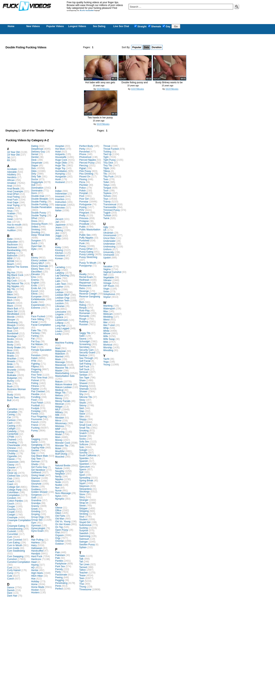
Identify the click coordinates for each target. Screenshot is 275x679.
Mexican (59, 404)
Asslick (10, 227)
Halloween (36, 548)
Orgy (57, 538)
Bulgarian (12, 378)
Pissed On (84, 176)
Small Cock (85, 425)
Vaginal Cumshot (112, 272)
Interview (60, 207)
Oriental (59, 541)
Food (33, 399)
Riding (82, 305)
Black (10, 305)
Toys (105, 198)
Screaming (85, 344)
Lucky (58, 333)
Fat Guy (35, 341)
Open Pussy (61, 530)
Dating (34, 146)
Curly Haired (13, 570)
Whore (106, 333)
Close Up (12, 473)
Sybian (83, 547)
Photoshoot (85, 157)
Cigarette (12, 456)
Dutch (34, 243)
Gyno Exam (37, 531)
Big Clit (11, 277)
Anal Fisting (13, 196)
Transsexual (109, 204)
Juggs (58, 235)
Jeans (58, 227)
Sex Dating (99, 26)
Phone (82, 154)
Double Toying (38, 215)
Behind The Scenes (17, 266)
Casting (11, 425)
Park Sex (60, 566)
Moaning (59, 431)
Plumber (83, 185)
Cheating (12, 442)
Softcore (83, 444)
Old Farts (60, 515)
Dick (33, 168)
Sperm (82, 469)
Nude (58, 482)
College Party (14, 489)
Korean (59, 258)
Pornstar (83, 201)
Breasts (11, 361)
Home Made (37, 587)
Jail (57, 222)
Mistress (59, 426)
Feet (33, 347)
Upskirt (107, 257)
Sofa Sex (84, 441)
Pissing (83, 179)
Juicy (57, 238)
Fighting (35, 363)
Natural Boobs (62, 465)
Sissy (82, 399)
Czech (10, 578)
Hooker (35, 590)
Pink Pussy (85, 171)
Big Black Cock (15, 275)
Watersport (109, 308)
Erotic (34, 285)
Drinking (35, 229)
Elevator (35, 274)
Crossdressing (14, 528)
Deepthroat (37, 148)
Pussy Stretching (88, 257)
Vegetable (108, 277)
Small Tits (84, 427)
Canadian (12, 412)
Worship (107, 347)
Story (82, 497)
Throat (106, 146)
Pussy (82, 246)
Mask (58, 359)
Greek (34, 508)
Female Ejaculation (41, 350)
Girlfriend (36, 472)
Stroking (83, 513)
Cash (10, 423)
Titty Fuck (108, 176)
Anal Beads (13, 188)
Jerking (59, 230)
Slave (82, 413)
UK (105, 230)
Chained (11, 439)
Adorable (12, 172)
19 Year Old (13, 154)
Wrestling (108, 350)
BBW (9, 258)
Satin (82, 335)
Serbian (83, 374)
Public (82, 226)
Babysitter (12, 241)
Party (58, 571)
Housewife (60, 157)
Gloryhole (36, 483)
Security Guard (87, 352)
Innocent (59, 196)
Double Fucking (39, 204)
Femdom (35, 355)
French (34, 422)
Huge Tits (60, 165)
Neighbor (60, 473)
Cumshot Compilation (18, 562)
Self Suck (84, 369)
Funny (34, 430)
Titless (106, 171)
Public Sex (85, 235)
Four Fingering (39, 416)
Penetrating (61, 583)
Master (58, 370)
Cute (9, 575)
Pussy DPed (85, 249)
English (35, 282)
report (88, 79)
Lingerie (59, 314)
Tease (82, 575)
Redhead (84, 280)
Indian (58, 191)
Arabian (11, 213)
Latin (57, 281)
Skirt (81, 408)
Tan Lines (84, 564)
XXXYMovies (103, 89)
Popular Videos (55, 26)
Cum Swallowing (16, 550)
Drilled (34, 226)
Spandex (84, 458)
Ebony (34, 257)
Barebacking (13, 250)
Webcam (108, 314)
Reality (83, 274)
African (10, 180)
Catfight (11, 428)
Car (9, 417)
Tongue (107, 187)
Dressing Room (39, 224)
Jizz (57, 233)
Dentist (34, 157)
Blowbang (12, 322)
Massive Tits (61, 367)
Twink (106, 218)
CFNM (10, 436)
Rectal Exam (86, 277)
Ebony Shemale (39, 266)
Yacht (106, 359)
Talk (81, 558)
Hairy (34, 545)
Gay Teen (36, 458)
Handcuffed (37, 550)
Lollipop (59, 322)
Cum (9, 537)
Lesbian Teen (62, 300)
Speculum (84, 466)
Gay (166, 26)
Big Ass (11, 272)
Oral (57, 532)
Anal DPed (12, 194)
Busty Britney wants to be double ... (168, 84)
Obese (58, 507)
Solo (81, 447)
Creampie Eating (16, 525)
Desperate (36, 162)
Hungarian (60, 176)
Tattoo (82, 569)
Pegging (59, 580)
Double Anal (37, 196)
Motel (58, 448)
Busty (10, 394)
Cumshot (12, 559)
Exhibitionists (38, 299)
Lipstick (59, 317)
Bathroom (12, 255)
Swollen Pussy (87, 544)
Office (58, 510)
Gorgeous (36, 494)
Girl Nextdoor (38, 470)
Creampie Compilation (19, 520)
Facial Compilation (41, 324)
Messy (58, 398)
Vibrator (107, 280)
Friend (34, 425)
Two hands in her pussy (100, 117)
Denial (34, 154)
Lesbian (59, 292)
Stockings (84, 491)
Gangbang (36, 444)
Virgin (106, 288)
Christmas (12, 450)
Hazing (34, 564)
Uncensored (109, 235)
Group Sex (36, 519)
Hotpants (60, 154)
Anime (10, 208)
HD (32, 567)
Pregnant (84, 212)
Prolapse (84, 221)
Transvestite (109, 207)
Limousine (60, 311)
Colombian (12, 492)
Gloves (34, 486)
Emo (33, 277)
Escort (34, 291)
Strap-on (83, 502)
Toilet (106, 182)
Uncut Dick (109, 238)
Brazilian (11, 358)
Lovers (58, 331)
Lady (57, 270)
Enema (35, 280)
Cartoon (11, 420)
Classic (11, 459)
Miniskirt (59, 417)
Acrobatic (12, 169)
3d (8, 157)
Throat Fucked (111, 148)
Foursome (36, 419)
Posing (83, 207)
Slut (81, 422)
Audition (11, 230)
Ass (9, 222)
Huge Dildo (61, 162)
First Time (36, 374)
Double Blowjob (39, 198)
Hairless (35, 542)
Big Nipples (13, 286)
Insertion (59, 199)
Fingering (36, 369)
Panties (59, 560)
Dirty (33, 173)
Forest (34, 413)
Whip (106, 328)
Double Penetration (41, 207)
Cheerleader (13, 445)
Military (59, 412)
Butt (9, 400)
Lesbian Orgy (62, 297)
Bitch (9, 300)
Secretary (84, 347)
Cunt (9, 567)
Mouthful (59, 451)
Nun (57, 487)
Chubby (11, 453)
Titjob (106, 168)
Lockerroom (61, 320)
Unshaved (108, 254)
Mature (58, 381)
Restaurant (85, 285)
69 (8, 160)
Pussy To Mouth (87, 262)
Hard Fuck (36, 556)
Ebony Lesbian (39, 260)
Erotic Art (36, 288)
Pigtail (82, 168)
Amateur (11, 183)
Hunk (58, 179)
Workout (107, 344)
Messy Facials (62, 401)
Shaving (83, 386)
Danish (10, 590)
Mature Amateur (63, 384)
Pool (81, 196)
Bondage (12, 336)
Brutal (10, 372)
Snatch (83, 433)
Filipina (35, 366)
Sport (82, 475)
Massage (60, 362)
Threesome (85, 589)
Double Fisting (38, 201)
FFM (33, 361)
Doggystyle (37, 182)
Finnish (35, 372)
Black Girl (12, 311)
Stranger (83, 500)
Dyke (33, 249)
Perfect (59, 588)
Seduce (83, 355)
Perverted (84, 151)
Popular (136, 47)
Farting (34, 335)
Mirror (58, 420)
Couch (10, 503)
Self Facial (84, 361)
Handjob (35, 553)
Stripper (83, 508)
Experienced (37, 305)
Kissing (59, 250)
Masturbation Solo (65, 376)
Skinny (82, 405)
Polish (82, 190)
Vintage (107, 283)
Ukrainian (108, 232)
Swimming (84, 536)
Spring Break (86, 480)
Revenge (84, 291)
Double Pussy (38, 212)
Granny (35, 506)
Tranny (107, 201)
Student (83, 519)
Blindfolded (13, 314)
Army (10, 216)
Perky (82, 148)
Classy (10, 464)
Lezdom (59, 303)
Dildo (33, 171)
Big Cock (12, 280)
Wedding (108, 316)
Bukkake (11, 375)
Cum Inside (13, 548)
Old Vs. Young (62, 521)
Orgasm (59, 535)
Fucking (35, 427)
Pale (57, 558)
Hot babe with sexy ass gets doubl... (100, 84)
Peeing (58, 577)
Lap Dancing (61, 275)
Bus (9, 383)
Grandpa (35, 503)
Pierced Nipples (87, 160)
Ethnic (34, 293)
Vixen (106, 291)
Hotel (58, 151)
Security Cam (86, 350)
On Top (59, 527)
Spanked (84, 463)
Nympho (59, 498)
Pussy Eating (86, 251)
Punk (82, 243)
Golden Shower (39, 492)
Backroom (12, 244)
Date (146, 47)
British (10, 367)
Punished (84, 240)
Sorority (83, 452)
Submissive (85, 525)
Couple (11, 511)
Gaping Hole (37, 447)
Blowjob (11, 325)
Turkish (107, 215)
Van (105, 274)
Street (82, 505)
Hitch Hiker (37, 575)
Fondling (35, 397)
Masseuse (60, 365)
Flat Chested (38, 391)
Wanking (107, 305)
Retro (82, 288)
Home (11, 26)
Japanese (60, 224)
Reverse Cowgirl (88, 293)
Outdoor (59, 543)
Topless (107, 193)
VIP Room (108, 286)
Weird (106, 319)
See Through (86, 358)
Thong (82, 586)
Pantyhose (60, 563)
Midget (58, 406)
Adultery (11, 174)
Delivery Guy (38, 151)
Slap (81, 411)
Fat (32, 338)
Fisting (34, 383)
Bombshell (12, 333)
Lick (57, 309)
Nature (58, 468)
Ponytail (83, 193)
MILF (57, 409)
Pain (57, 552)
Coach (10, 481)
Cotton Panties (15, 500)
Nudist (58, 485)
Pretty (82, 215)
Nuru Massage (63, 493)
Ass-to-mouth (14, 224)
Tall (81, 561)
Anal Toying (13, 205)
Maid (57, 348)
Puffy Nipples (86, 237)
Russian (83, 324)
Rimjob (83, 307)
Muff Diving (61, 453)
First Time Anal (39, 377)
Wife (105, 336)
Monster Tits (61, 445)
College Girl (13, 487)
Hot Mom (60, 148)
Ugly (105, 227)
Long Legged (62, 328)
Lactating (60, 267)
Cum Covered (14, 539)
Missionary (60, 423)
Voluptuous (109, 294)
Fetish (34, 358)
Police (82, 187)
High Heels (37, 573)
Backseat (12, 247)
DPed (34, 218)
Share (82, 380)
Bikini (10, 294)
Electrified (36, 271)
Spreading (84, 477)
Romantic (84, 316)
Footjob (35, 408)
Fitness (35, 386)
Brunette (11, 369)
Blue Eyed (12, 328)
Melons (59, 395)
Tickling (107, 151)
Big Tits (11, 289)
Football (35, 405)
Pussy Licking (86, 254)
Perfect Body (86, 146)
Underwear (109, 243)
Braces (10, 353)
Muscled (59, 456)
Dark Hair (12, 595)
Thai (81, 583)
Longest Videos (77, 26)
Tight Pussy (109, 160)
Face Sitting (37, 319)
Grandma (36, 500)
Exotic (34, 302)
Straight (140, 26)
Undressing (109, 246)
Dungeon (36, 240)
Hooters (35, 592)
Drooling (35, 232)
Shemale (154, 26)
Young (106, 364)
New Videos (33, 26)
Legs (57, 289)
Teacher (83, 572)
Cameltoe (12, 409)
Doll (33, 185)
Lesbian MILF (62, 295)
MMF (57, 429)
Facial (34, 322)
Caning (11, 414)
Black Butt (12, 308)
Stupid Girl (84, 522)
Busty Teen (13, 397)
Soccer (83, 436)
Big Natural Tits (15, 283)
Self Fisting (85, 363)
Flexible (35, 394)
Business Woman (16, 389)
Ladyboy (59, 272)
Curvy (10, 573)
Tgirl (81, 581)
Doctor (34, 179)
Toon (105, 190)
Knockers (60, 255)
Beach (10, 264)
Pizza (82, 182)
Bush (9, 386)
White (106, 330)
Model (58, 434)
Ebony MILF (37, 263)
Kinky (58, 247)
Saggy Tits (84, 333)
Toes (105, 179)
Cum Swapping (15, 556)
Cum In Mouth (14, 545)
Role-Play (84, 310)
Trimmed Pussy (111, 210)
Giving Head (37, 475)
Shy (81, 394)
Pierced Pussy (87, 162)
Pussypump (85, 265)
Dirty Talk (36, 176)
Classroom (12, 461)
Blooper (11, 319)
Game (34, 442)
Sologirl (83, 450)
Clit (8, 470)
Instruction (60, 202)
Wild (105, 342)
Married (59, 356)
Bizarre (11, 303)
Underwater (109, 241)
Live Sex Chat (121, 26)
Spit (81, 472)
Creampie (12, 517)
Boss (9, 350)
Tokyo (106, 185)
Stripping (84, 511)
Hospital (59, 146)
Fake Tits (36, 330)
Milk (57, 415)
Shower (83, 391)
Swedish (83, 533)
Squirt (82, 483)
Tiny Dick (108, 162)
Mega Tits (60, 392)
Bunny (10, 380)
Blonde (10, 316)
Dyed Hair (36, 246)
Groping (35, 514)
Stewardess (85, 489)
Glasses (35, 481)
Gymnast (36, 525)
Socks (82, 438)
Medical (59, 390)
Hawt (33, 562)
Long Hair (60, 325)
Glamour (35, 478)
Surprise (83, 530)
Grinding (35, 511)
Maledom (60, 353)
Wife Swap (109, 339)
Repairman (85, 282)
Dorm (34, 193)
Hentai (34, 570)
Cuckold (11, 531)
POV (81, 210)
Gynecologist (38, 528)
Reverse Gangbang (89, 296)
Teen (81, 578)
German (35, 461)
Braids (10, 355)
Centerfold (12, 434)
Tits (105, 173)
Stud (81, 516)
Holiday (35, 581)
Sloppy (83, 419)
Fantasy (35, 333)
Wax (105, 311)
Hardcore (36, 559)
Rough (82, 318)
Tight (105, 157)
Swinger (83, 541)
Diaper (34, 165)
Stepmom (84, 486)
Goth (33, 497)
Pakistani (60, 555)
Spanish (83, 461)
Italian (58, 210)
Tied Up (107, 154)
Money (58, 440)
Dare (9, 593)
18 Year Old (13, 152)
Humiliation (61, 171)
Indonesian (61, 193)
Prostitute (84, 224)
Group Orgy (37, 517)
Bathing (11, 253)
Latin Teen (60, 284)
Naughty (59, 471)
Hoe (33, 578)
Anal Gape (12, 202)
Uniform (107, 249)
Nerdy (58, 476)
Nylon (58, 496)
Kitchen (59, 253)
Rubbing (83, 321)
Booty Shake (14, 347)
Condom (11, 498)
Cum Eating (13, 542)
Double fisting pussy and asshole (135, 84)
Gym (33, 522)
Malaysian (60, 351)
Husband (60, 182)
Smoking (84, 430)
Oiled (58, 513)
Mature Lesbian (63, 387)
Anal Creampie (15, 191)
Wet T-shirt (109, 325)
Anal (9, 185)
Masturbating (62, 373)
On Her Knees (62, 524)
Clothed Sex (13, 475)
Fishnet (35, 380)
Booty (10, 344)
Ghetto (34, 464)
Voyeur (107, 297)
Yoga (106, 361)
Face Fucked (38, 316)
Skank (82, 402)
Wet (105, 322)
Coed (10, 484)
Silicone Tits (85, 397)
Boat (9, 330)
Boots (10, 342)
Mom (57, 437)
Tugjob (106, 212)
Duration (157, 47)
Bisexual (11, 297)
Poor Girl (84, 198)
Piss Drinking (86, 173)
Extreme (35, 307)
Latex (58, 278)
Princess (83, 218)
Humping (60, 173)
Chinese (11, 448)
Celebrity (11, 431)
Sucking (83, 528)
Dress (34, 221)
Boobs (10, 339)
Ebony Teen (37, 268)
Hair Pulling (37, 539)
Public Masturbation (89, 229)
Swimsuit (84, 539)
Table (82, 556)
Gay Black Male (39, 455)
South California (87, 455)
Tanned (83, 567)
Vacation (107, 266)
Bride (10, 364)
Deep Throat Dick (40, 235)
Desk (33, 160)
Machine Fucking (64, 342)
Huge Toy (60, 168)
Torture (107, 196)
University (108, 252)
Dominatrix (36, 190)
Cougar (11, 506)
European (36, 296)
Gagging (35, 439)
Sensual (83, 372)
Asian (10, 219)
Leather (59, 286)
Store (82, 494)
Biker (9, 292)
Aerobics (11, 177)
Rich (81, 302)
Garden (35, 450)
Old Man (59, 518)
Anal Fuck (12, 199)
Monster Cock (62, 442)
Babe (10, 239)
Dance (10, 587)
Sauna (82, 338)
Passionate (61, 574)
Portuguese (85, 204)
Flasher (35, 388)
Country (11, 509)
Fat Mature (37, 344)
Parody (59, 569)
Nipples (59, 479)
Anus (9, 210)
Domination (37, 187)
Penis (58, 585)
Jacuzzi (59, 219)
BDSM (10, 261)
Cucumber (12, 534)
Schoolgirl (84, 341)
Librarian (59, 306)
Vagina (106, 269)
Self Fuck (84, 366)
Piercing (83, 165)
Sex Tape (84, 377)
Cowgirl (11, 514)
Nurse (58, 490)
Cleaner (11, 467)
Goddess (36, 489)
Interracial (60, 204)
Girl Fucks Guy (39, 467)
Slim (81, 416)
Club (9, 478)
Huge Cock (61, 160)
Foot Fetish (37, 402)
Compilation (13, 495)
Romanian (84, 313)
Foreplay (35, 411)
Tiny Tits (107, 165)
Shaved (83, 383)
